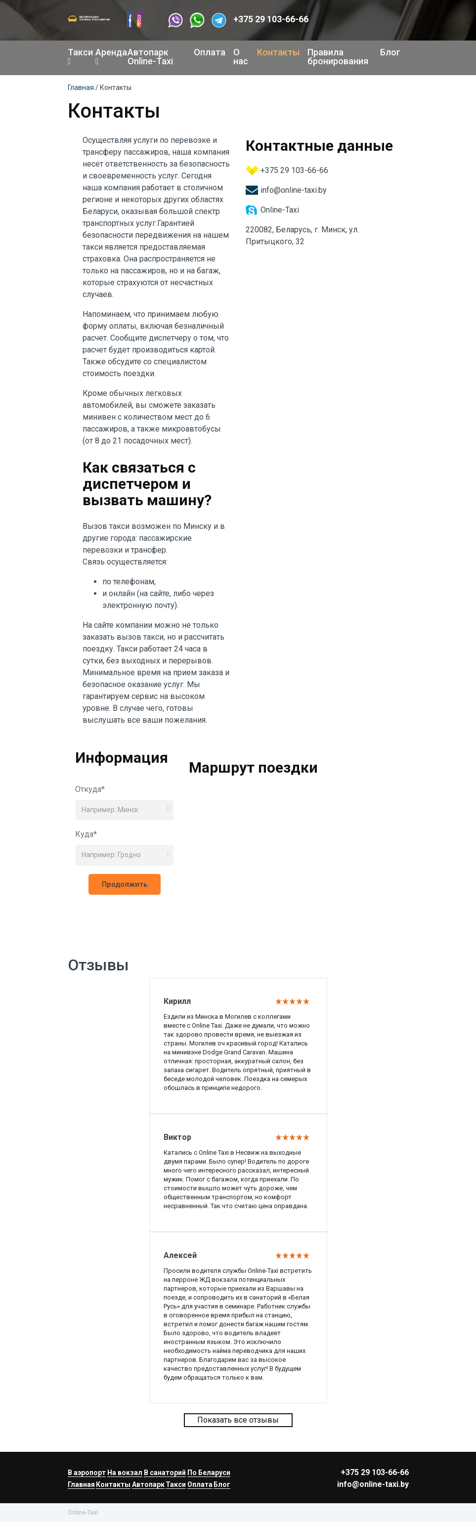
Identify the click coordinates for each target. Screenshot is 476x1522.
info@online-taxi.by (293, 190)
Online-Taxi (279, 210)
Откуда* (90, 789)
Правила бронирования (337, 56)
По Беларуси (208, 1473)
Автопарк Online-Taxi (150, 56)
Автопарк (148, 1484)
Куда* (86, 834)
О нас (240, 56)
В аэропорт (87, 1473)
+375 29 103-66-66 (270, 19)
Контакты (278, 52)
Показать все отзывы (238, 1420)
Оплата (209, 52)
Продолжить (124, 884)
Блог (390, 52)
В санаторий (165, 1473)
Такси (78, 56)
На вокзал (124, 1473)
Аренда (107, 56)
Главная (81, 87)
